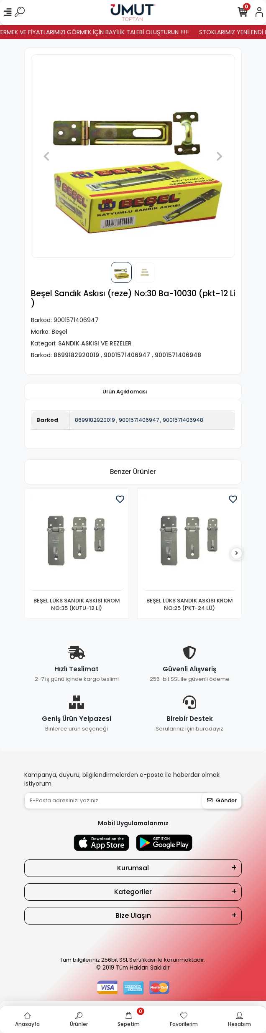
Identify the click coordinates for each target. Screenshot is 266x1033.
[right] (236, 553)
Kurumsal (133, 868)
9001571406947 (139, 420)
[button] (46, 156)
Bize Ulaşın (133, 915)
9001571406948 (183, 420)
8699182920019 (95, 420)
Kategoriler (133, 892)
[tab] (124, 391)
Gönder (222, 800)
